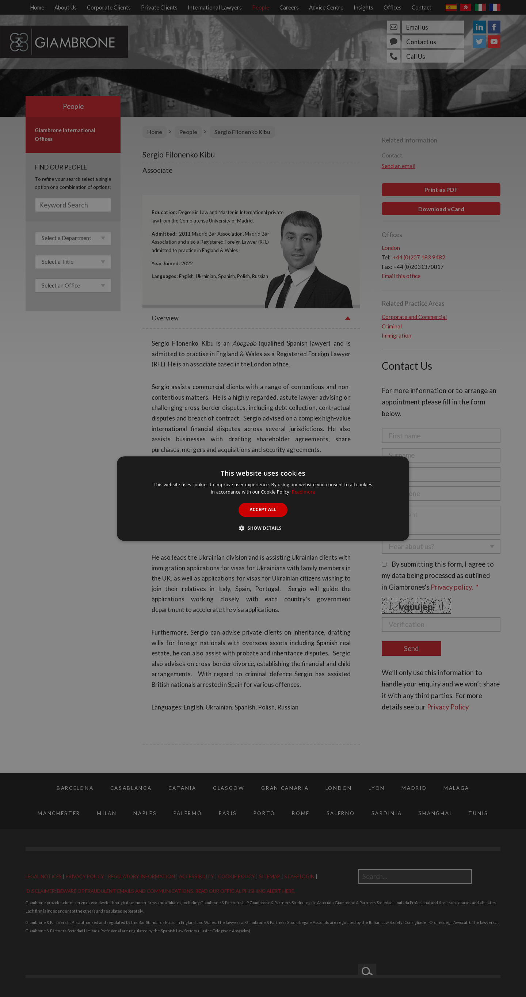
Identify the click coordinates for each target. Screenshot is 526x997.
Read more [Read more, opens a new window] (303, 492)
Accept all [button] (263, 510)
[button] (263, 528)
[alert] (263, 498)
